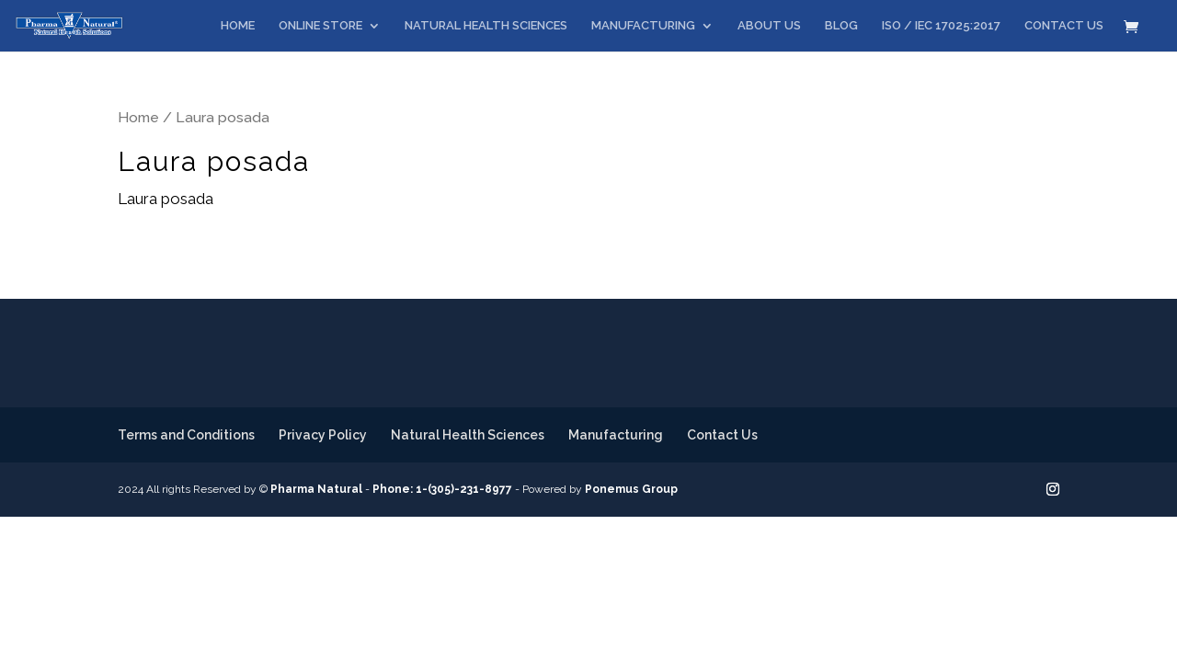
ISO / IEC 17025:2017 (941, 25)
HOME (238, 25)
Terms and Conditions (186, 435)
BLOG (841, 25)
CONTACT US (1063, 25)
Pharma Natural (316, 489)
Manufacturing (615, 435)
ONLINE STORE (320, 25)
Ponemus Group (631, 489)
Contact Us (722, 435)
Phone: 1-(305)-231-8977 (442, 489)
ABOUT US (769, 25)
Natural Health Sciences (467, 435)
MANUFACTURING (643, 25)
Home (138, 117)
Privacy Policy (323, 435)
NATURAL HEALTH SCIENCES (486, 25)
